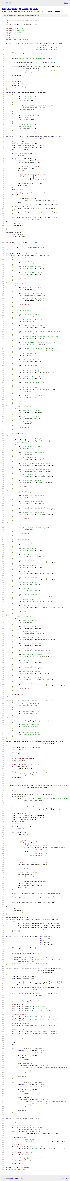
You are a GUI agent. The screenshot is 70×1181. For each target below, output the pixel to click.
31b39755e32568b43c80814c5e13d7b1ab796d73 (20, 11)
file (38, 15)
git (20, 9)
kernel (14, 9)
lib (43, 11)
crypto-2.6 (34, 9)
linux (4, 9)
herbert (25, 9)
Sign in (66, 3)
